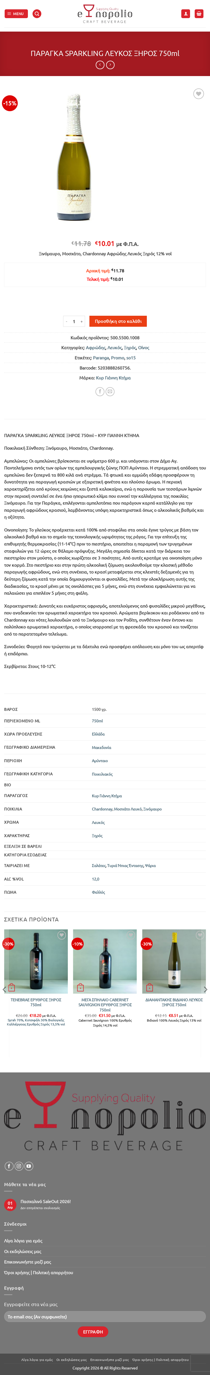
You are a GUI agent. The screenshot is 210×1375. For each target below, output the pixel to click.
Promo (117, 357)
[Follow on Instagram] (19, 1166)
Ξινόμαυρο (152, 808)
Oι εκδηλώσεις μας (22, 1251)
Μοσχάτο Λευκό (128, 808)
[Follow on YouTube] (28, 1166)
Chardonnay (102, 808)
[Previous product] (110, 65)
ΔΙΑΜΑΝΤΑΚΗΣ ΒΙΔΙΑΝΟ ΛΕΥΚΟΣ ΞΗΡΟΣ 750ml (174, 1002)
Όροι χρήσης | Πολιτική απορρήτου (38, 1272)
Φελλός (98, 892)
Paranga (101, 357)
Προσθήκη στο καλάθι (118, 321)
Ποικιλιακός (102, 774)
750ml (97, 720)
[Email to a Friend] (110, 391)
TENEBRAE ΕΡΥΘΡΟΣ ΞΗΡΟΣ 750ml (36, 1002)
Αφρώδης (95, 347)
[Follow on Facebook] (9, 1166)
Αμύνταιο (100, 760)
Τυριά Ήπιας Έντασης (125, 865)
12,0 (95, 878)
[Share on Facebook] (99, 391)
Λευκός (114, 347)
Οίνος (143, 347)
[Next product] (100, 65)
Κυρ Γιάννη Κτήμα (113, 377)
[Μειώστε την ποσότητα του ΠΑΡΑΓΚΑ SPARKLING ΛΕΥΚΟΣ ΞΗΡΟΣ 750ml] (66, 321)
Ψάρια (150, 865)
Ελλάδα (98, 733)
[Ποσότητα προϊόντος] (74, 321)
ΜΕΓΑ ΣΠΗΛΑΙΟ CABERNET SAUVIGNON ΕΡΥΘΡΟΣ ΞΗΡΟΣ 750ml (105, 1004)
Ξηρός (130, 347)
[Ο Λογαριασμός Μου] (185, 13)
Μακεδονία (101, 747)
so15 (131, 357)
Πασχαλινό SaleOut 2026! (46, 1201)
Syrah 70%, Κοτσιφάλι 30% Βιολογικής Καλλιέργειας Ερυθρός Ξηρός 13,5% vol (36, 1022)
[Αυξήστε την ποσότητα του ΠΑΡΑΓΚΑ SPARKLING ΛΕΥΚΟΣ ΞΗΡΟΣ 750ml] (81, 321)
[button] (16, 13)
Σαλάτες (99, 865)
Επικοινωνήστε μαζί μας (27, 1261)
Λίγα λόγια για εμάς (23, 1240)
